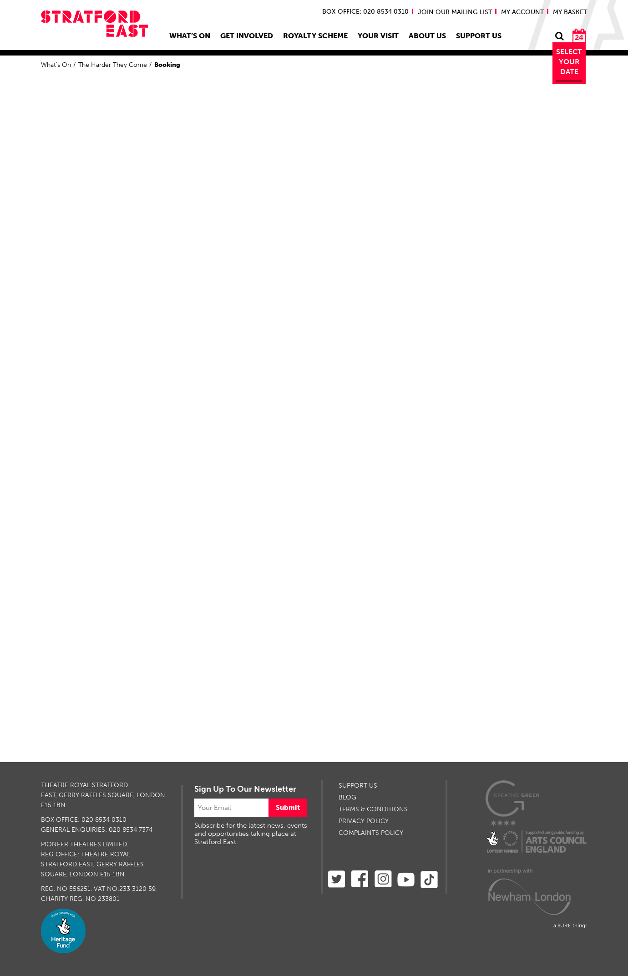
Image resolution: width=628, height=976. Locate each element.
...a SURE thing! (568, 925)
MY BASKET (570, 12)
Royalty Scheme (315, 35)
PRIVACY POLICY (364, 821)
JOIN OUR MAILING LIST (455, 12)
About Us (427, 35)
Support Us (478, 35)
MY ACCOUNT (522, 12)
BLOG (347, 797)
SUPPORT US (358, 785)
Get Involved (246, 35)
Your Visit (378, 35)
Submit (288, 808)
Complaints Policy (371, 833)
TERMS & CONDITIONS (373, 809)
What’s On (189, 35)
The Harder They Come (112, 65)
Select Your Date (569, 61)
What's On (56, 65)
